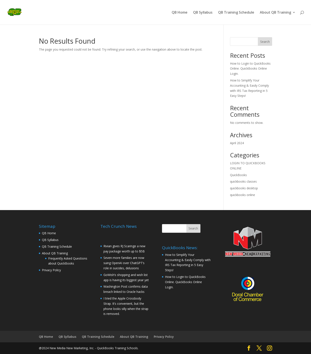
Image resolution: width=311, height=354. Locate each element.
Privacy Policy (51, 270)
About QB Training (275, 13)
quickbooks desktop (244, 188)
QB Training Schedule (236, 13)
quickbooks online (242, 195)
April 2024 (237, 143)
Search (265, 42)
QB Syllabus (203, 13)
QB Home (179, 13)
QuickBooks (238, 175)
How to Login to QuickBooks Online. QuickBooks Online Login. (250, 68)
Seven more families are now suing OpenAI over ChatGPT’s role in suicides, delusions (123, 263)
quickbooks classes (243, 181)
